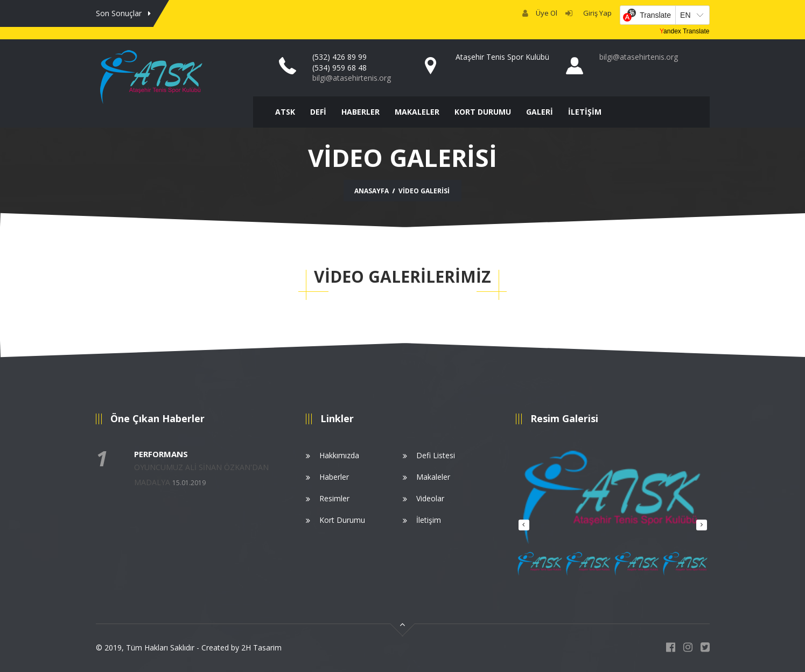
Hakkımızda (339, 455)
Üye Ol (546, 13)
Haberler (334, 477)
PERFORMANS (161, 454)
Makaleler (433, 477)
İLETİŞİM (584, 112)
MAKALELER (417, 112)
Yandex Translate (685, 31)
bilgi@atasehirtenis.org (351, 78)
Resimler (334, 498)
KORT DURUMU (482, 112)
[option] (613, 501)
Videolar (430, 498)
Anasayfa (371, 190)
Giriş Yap (596, 13)
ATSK (285, 112)
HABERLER (360, 112)
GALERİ (539, 112)
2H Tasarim (261, 647)
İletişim (428, 520)
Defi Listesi (435, 455)
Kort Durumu (342, 520)
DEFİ (318, 112)
